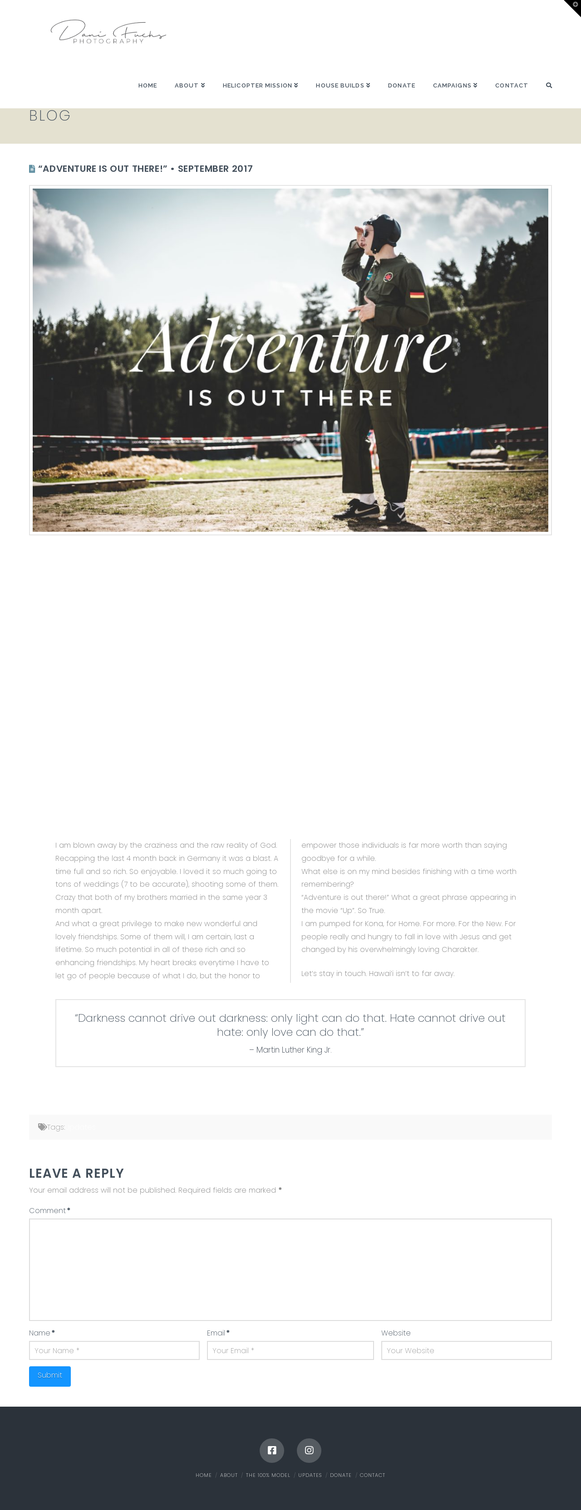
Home (204, 1475)
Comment (50, 1210)
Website (396, 1333)
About (229, 1475)
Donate (341, 1475)
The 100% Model (268, 1475)
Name (42, 1333)
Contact (372, 1475)
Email (218, 1333)
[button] (572, 8)
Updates (80, 1127)
